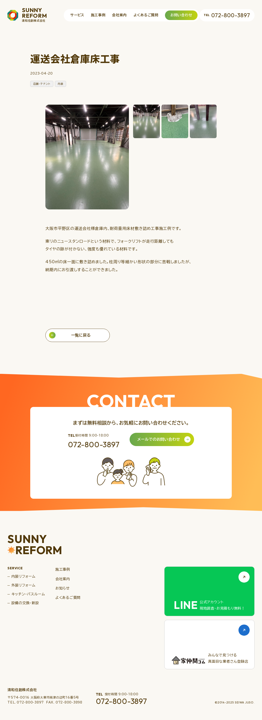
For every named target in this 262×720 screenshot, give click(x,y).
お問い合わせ (181, 15)
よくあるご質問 (146, 15)
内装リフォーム (23, 576)
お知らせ (62, 588)
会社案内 (119, 15)
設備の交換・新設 (25, 603)
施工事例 (98, 15)
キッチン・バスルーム (28, 594)
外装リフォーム (23, 585)
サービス (77, 15)
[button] (146, 121)
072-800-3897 (227, 15)
